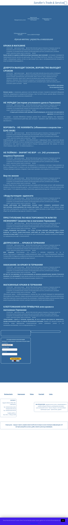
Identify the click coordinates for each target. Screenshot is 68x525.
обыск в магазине (23, 80)
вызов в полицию (16, 49)
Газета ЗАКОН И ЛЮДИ (33, 34)
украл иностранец (15, 53)
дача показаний (35, 49)
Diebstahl (35, 48)
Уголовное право (20, 48)
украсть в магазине (26, 53)
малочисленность (49, 78)
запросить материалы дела (33, 78)
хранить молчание (17, 83)
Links (51, 394)
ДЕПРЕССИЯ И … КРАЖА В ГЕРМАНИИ (24, 242)
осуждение (9, 51)
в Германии (51, 48)
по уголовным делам (18, 51)
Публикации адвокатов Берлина (20, 34)
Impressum (21, 394)
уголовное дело (49, 51)
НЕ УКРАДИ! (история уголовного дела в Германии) (32, 102)
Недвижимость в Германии (46, 19)
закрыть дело (43, 49)
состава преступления (21, 81)
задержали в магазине (12, 78)
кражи (49, 49)
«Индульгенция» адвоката (18, 195)
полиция (26, 51)
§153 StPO (29, 73)
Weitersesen (34, 523)
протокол (41, 51)
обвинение (54, 49)
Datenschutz (8, 394)
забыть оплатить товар (40, 76)
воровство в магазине (52, 75)
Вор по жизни (11, 175)
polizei (51, 73)
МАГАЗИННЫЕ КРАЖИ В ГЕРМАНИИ (22, 284)
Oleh (35, 53)
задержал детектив (51, 76)
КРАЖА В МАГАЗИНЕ (14, 45)
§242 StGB (29, 48)
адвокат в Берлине (43, 48)
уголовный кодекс (41, 81)
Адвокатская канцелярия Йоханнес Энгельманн (33, 19)
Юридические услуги (20, 20)
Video (32, 394)
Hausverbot (47, 73)
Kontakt (41, 394)
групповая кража (26, 49)
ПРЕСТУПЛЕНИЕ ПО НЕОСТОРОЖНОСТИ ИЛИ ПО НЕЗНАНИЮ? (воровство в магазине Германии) (30, 219)
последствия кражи (34, 51)
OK (63, 520)
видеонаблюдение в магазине (38, 75)
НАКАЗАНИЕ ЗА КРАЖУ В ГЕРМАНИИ (23, 264)
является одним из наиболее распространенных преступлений (25, 55)
